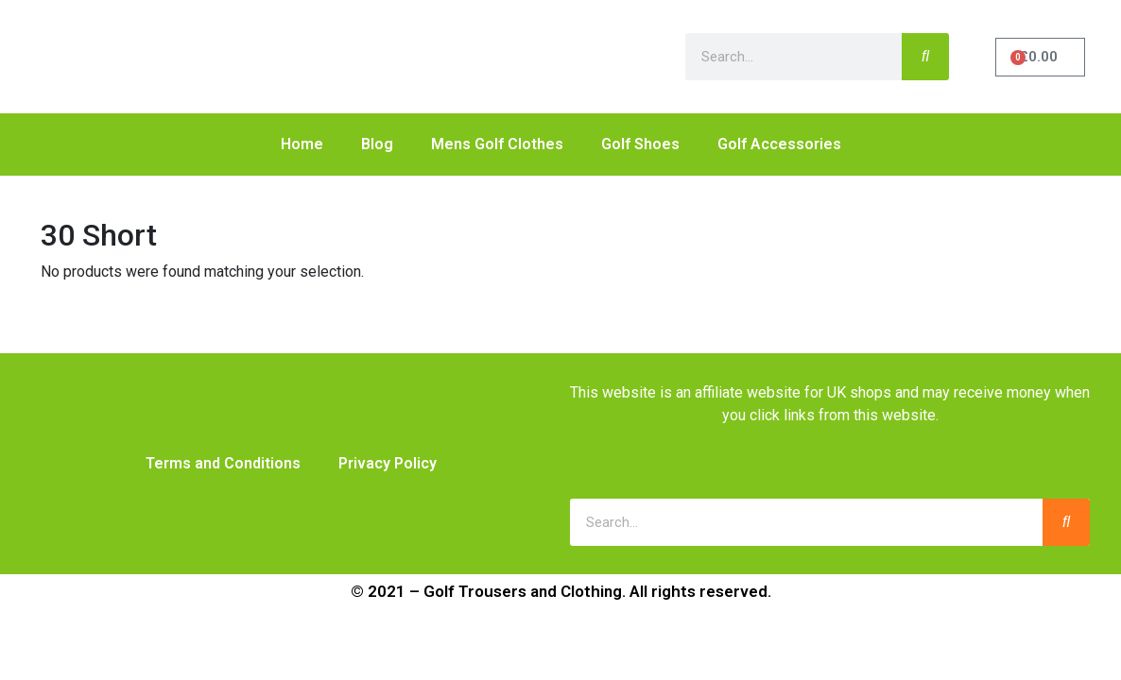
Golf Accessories (779, 144)
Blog (377, 144)
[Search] (925, 56)
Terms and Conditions (223, 463)
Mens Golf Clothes (497, 144)
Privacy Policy (387, 463)
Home (302, 144)
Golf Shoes (640, 144)
